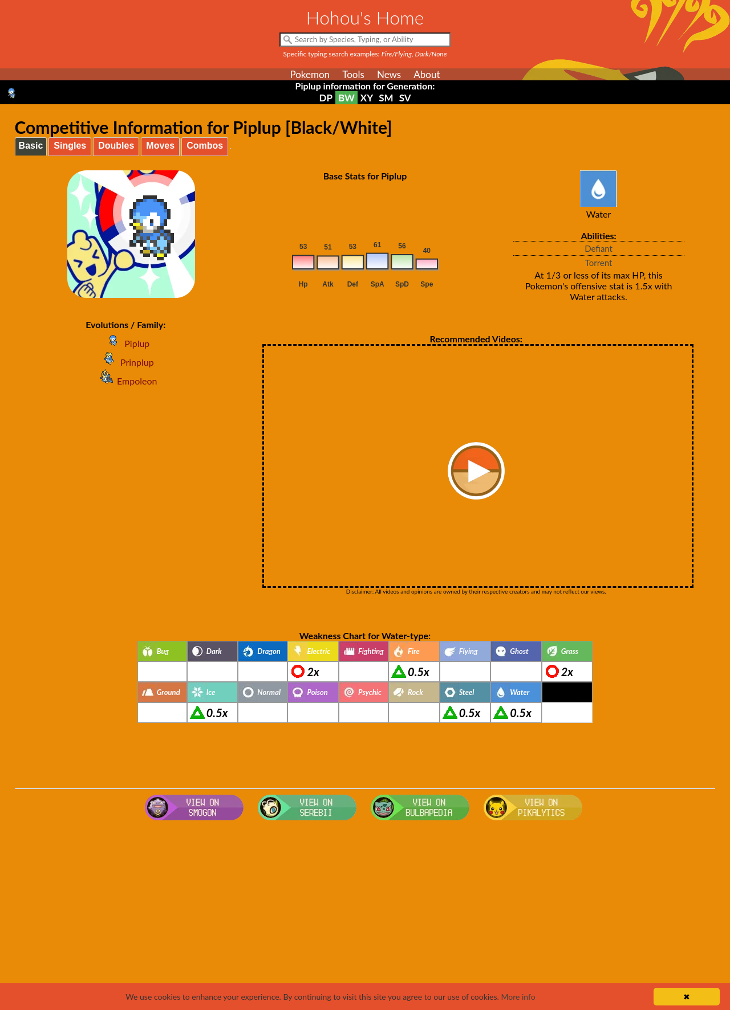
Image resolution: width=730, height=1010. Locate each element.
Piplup (125, 343)
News (389, 74)
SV (405, 98)
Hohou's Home (365, 17)
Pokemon (310, 74)
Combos (204, 145)
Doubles (116, 145)
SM (386, 98)
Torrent (599, 262)
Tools (353, 74)
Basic (31, 145)
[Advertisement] (365, 916)
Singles (70, 145)
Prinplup (126, 362)
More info (518, 996)
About (426, 74)
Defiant (599, 248)
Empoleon (125, 380)
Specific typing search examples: (365, 54)
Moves (160, 145)
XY (366, 98)
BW (346, 98)
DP (325, 98)
